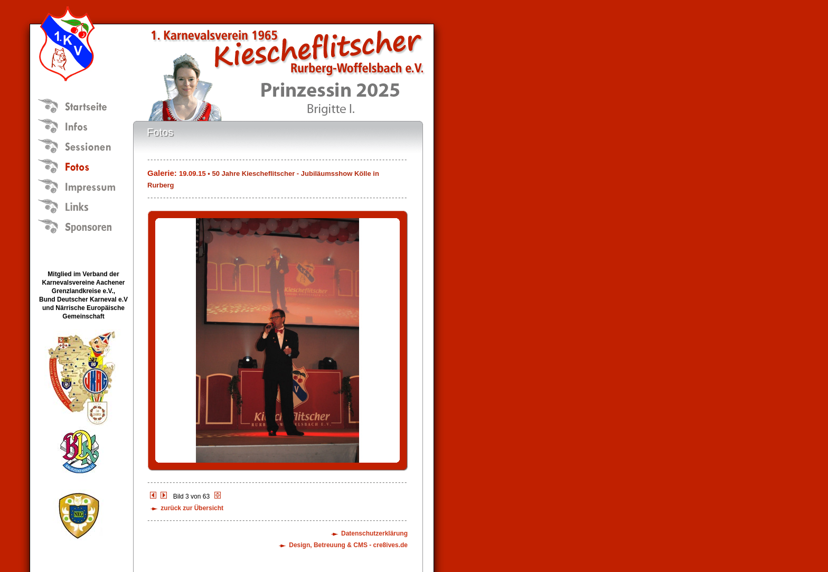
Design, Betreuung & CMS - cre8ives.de (348, 545)
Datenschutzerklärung (374, 533)
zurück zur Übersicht (192, 508)
